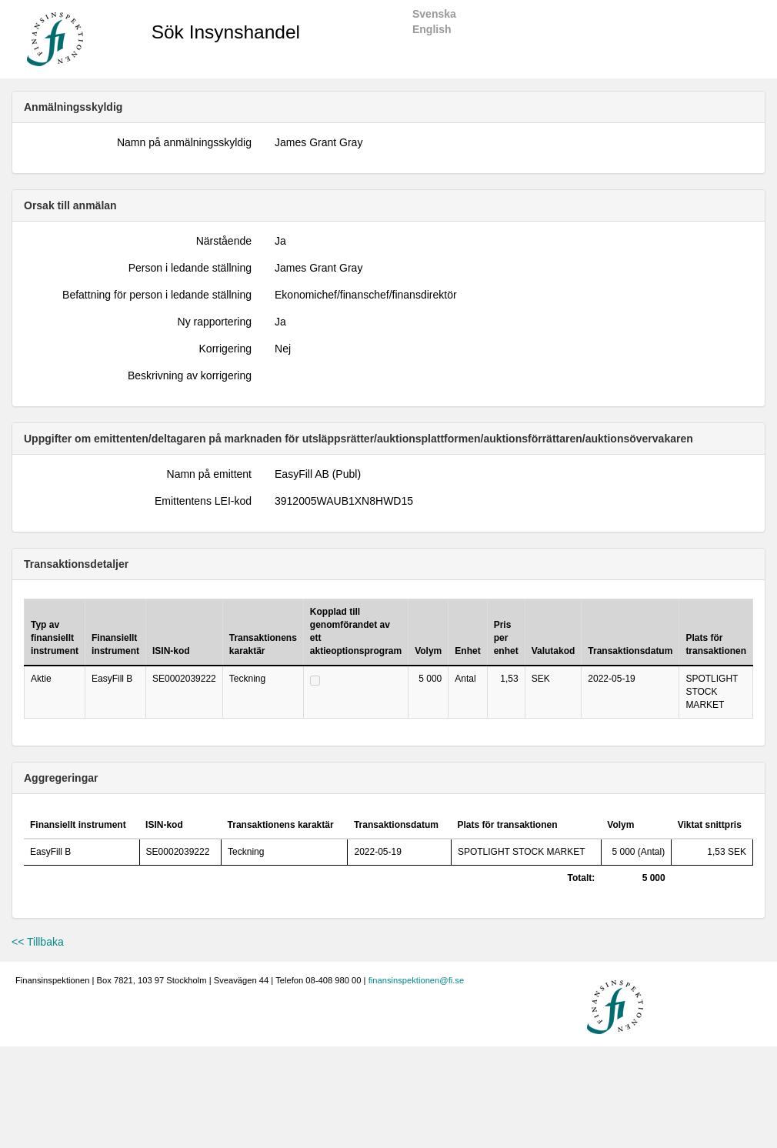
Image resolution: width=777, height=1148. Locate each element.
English (432, 29)
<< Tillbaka (38, 942)
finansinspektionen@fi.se (416, 980)
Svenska (434, 14)
